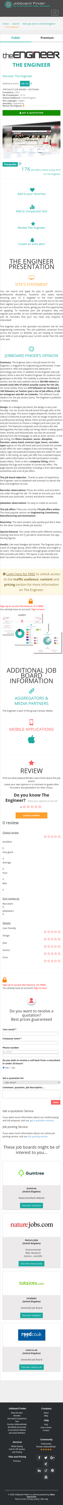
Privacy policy (33, 1499)
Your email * (9, 1044)
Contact (46, 1430)
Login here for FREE (20, 589)
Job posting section (38, 1151)
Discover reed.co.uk (31, 1367)
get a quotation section (42, 1135)
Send (55, 1117)
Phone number (11, 1063)
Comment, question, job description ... (24, 1102)
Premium (17, 1461)
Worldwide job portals (17, 1427)
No (12, 1083)
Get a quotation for (13, 1093)
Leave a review (31, 830)
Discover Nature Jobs (31, 1263)
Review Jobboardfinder (46, 1448)
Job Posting (17, 1452)
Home (5, 23)
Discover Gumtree (31, 1205)
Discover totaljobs (31, 1315)
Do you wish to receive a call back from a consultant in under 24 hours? (31, 1077)
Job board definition (17, 1433)
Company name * (12, 1054)
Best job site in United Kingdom (39, 23)
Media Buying (17, 1446)
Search (15, 23)
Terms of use (20, 1499)
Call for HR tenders (17, 1449)
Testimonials (46, 1444)
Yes (6, 1083)
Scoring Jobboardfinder (17, 1424)
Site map (44, 1499)
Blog (46, 1416)
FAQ (46, 1425)
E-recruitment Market (17, 1430)
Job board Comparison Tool (17, 1420)
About (46, 1413)
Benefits (17, 1416)
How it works (46, 1427)
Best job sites (17, 1413)
